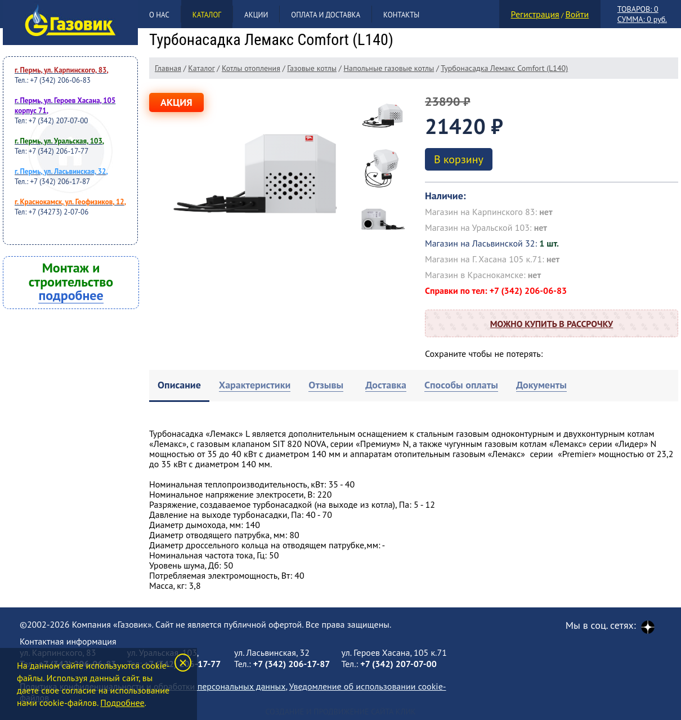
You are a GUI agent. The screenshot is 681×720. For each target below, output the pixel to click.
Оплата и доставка (325, 15)
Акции (256, 15)
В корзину (458, 159)
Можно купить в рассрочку (551, 323)
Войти (577, 14)
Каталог (206, 15)
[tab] (179, 386)
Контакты (401, 15)
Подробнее (122, 702)
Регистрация (535, 14)
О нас (159, 15)
